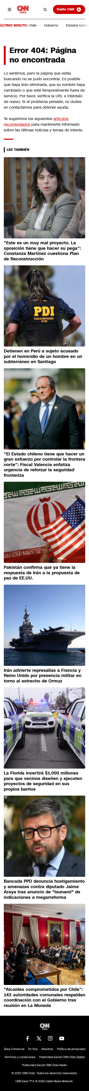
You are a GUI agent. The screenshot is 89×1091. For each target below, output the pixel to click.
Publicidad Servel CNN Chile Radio (44, 1065)
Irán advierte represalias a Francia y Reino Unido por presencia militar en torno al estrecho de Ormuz (42, 675)
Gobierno (51, 25)
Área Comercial (14, 1049)
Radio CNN (69, 9)
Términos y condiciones (19, 1057)
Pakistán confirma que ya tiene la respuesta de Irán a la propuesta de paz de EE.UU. (42, 572)
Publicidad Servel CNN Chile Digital (62, 1057)
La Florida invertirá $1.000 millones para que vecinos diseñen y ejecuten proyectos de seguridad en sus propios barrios (43, 781)
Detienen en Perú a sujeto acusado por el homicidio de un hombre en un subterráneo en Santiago (43, 356)
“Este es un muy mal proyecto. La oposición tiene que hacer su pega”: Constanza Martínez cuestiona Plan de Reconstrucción (42, 251)
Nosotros (47, 1049)
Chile (32, 25)
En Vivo (33, 1049)
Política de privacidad (71, 1049)
